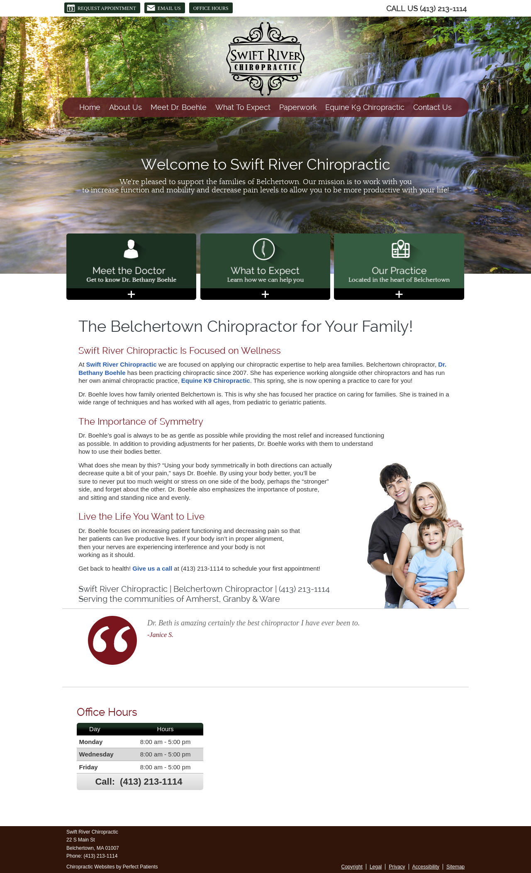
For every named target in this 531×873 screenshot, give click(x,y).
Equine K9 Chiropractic (364, 107)
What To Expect (242, 107)
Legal (376, 867)
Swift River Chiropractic (121, 364)
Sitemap (455, 867)
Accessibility (425, 867)
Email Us (163, 7)
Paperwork (298, 107)
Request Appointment (101, 7)
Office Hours (211, 8)
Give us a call (152, 568)
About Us (125, 107)
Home (89, 107)
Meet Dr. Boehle (179, 107)
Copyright (352, 867)
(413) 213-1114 (443, 8)
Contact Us (432, 107)
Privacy (397, 867)
